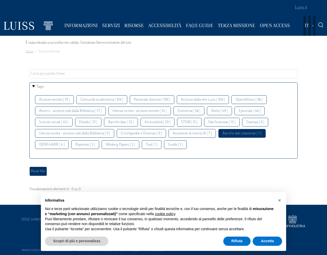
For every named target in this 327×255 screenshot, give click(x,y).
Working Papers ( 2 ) (120, 145)
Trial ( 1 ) (151, 145)
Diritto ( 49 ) (219, 111)
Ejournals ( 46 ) (250, 111)
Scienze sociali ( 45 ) (53, 122)
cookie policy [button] (165, 214)
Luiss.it (301, 8)
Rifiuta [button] (237, 241)
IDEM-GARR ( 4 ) (52, 145)
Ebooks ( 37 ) (88, 122)
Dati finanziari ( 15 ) (222, 122)
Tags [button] (40, 87)
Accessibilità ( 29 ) (157, 122)
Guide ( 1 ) (175, 145)
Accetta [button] (267, 241)
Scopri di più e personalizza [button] (76, 241)
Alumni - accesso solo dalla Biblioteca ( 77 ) (70, 111)
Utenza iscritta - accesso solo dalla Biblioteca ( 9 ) (74, 133)
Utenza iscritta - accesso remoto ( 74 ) (139, 111)
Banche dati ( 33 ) (121, 122)
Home (29, 51)
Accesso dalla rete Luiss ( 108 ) (203, 100)
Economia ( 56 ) (189, 111)
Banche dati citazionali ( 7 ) (242, 133)
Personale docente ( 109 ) (152, 100)
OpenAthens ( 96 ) (249, 100)
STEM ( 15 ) (189, 122)
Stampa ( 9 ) (255, 122)
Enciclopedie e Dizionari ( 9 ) (141, 133)
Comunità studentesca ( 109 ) (101, 100)
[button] (279, 200)
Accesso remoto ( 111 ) (54, 100)
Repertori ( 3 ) (85, 145)
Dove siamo (31, 219)
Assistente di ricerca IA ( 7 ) (192, 133)
